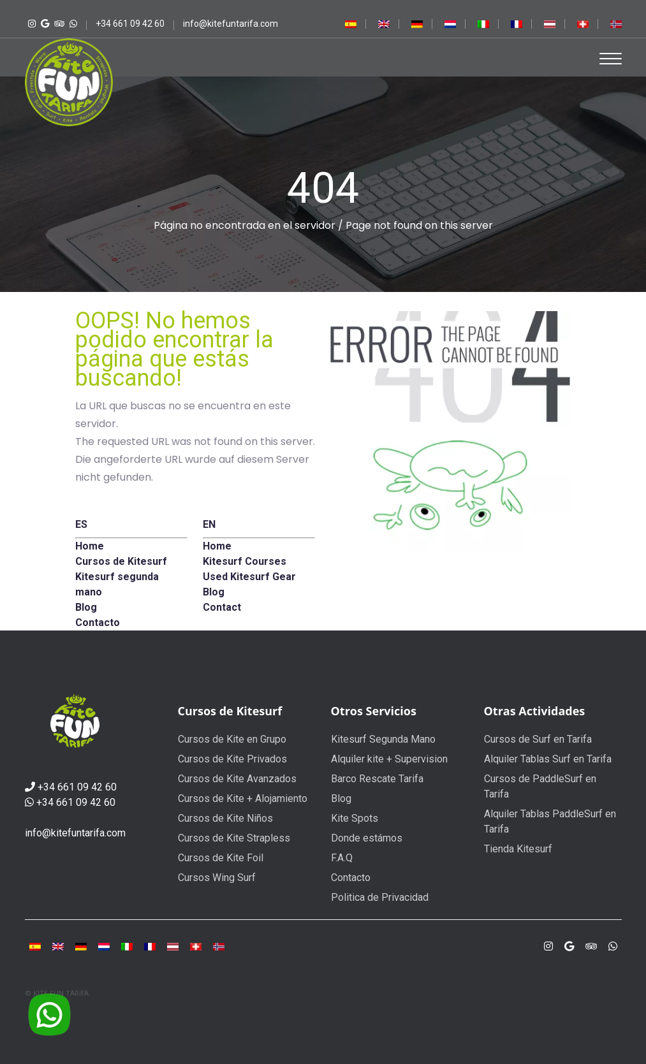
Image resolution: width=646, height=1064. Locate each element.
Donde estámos (366, 838)
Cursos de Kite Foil (220, 858)
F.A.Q (342, 858)
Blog (341, 798)
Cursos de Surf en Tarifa (538, 739)
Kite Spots (354, 818)
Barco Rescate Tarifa (377, 779)
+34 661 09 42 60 (77, 787)
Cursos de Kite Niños (225, 818)
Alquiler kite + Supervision (389, 759)
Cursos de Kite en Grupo (232, 739)
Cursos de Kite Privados (232, 759)
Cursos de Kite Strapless (234, 838)
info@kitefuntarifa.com (75, 833)
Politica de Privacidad (380, 897)
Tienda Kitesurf (518, 849)
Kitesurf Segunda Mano (383, 739)
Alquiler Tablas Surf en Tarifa (548, 759)
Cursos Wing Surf (217, 877)
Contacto (351, 877)
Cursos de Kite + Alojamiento (242, 798)
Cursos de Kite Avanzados (237, 779)
